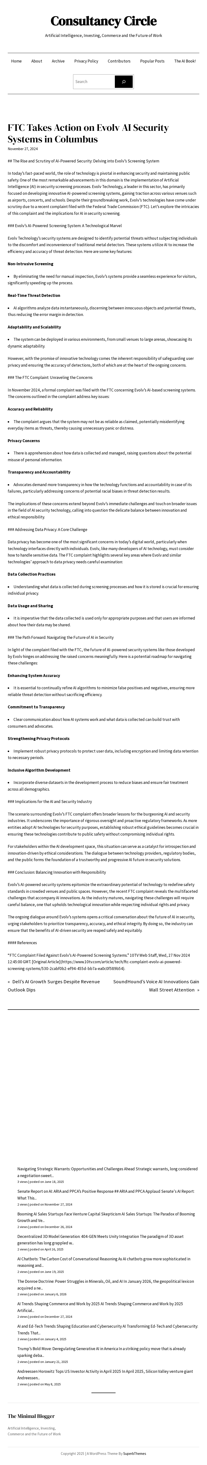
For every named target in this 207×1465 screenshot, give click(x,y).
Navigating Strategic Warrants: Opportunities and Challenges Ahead (76, 1169)
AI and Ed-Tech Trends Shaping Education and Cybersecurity (69, 1326)
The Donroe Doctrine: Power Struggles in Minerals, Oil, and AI (70, 1281)
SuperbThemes (134, 1453)
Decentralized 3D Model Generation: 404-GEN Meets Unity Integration (78, 1236)
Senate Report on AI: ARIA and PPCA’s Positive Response (65, 1191)
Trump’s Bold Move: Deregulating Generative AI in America (67, 1348)
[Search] (124, 82)
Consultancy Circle (104, 21)
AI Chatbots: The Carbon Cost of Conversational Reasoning (67, 1259)
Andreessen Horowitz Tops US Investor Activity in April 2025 (69, 1371)
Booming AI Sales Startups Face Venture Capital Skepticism (69, 1214)
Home (16, 61)
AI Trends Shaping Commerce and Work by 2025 (58, 1303)
